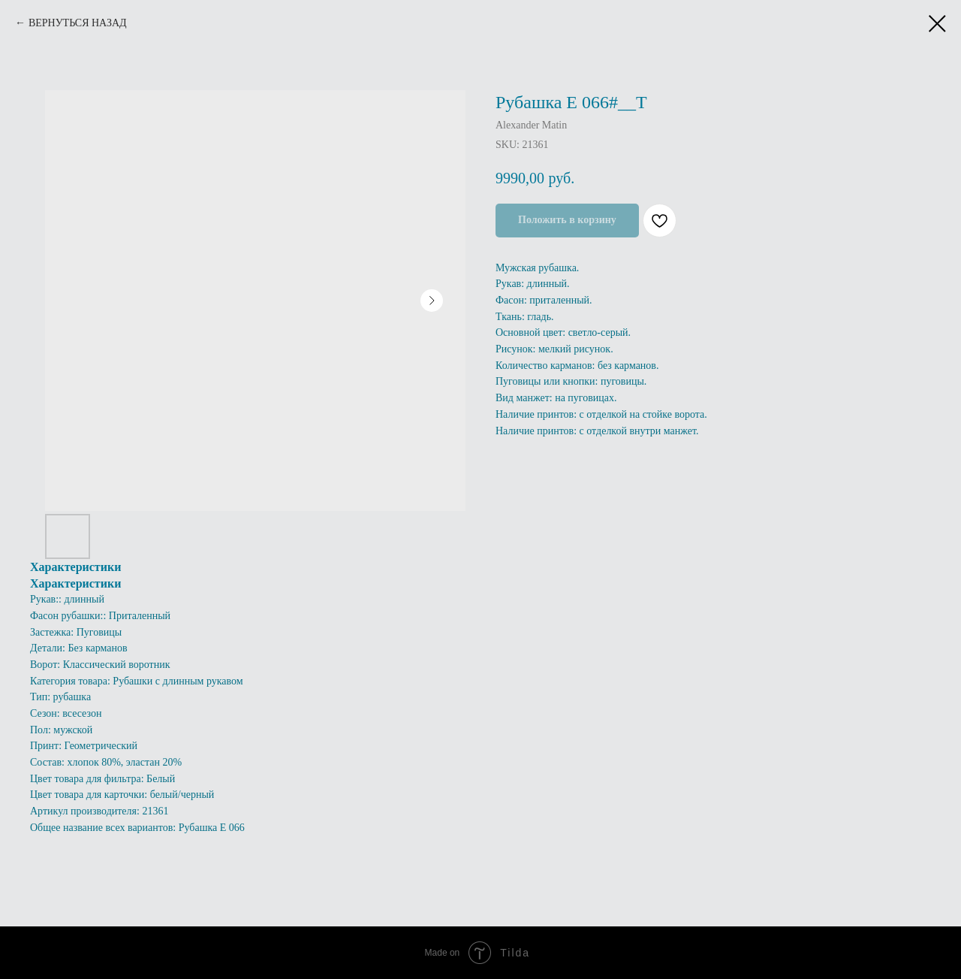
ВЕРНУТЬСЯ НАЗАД (78, 23)
